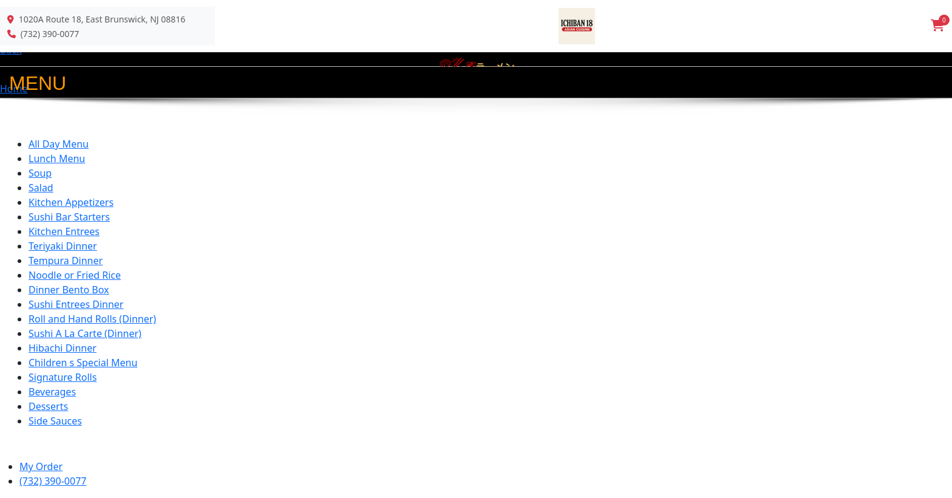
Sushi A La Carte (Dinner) (85, 333)
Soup (40, 173)
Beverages (52, 391)
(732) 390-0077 (50, 33)
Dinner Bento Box (69, 289)
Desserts (48, 406)
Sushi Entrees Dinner (76, 304)
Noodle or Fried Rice (75, 275)
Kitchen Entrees (64, 231)
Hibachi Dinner (63, 348)
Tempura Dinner (66, 260)
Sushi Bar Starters (69, 216)
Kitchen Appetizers (71, 202)
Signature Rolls (63, 377)
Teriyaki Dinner (63, 246)
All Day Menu (59, 144)
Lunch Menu (57, 158)
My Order (41, 466)
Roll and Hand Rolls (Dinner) (92, 319)
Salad (41, 187)
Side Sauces (55, 421)
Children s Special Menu (83, 362)
